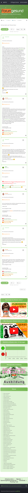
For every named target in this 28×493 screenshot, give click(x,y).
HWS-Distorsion (6, 417)
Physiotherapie (7, 119)
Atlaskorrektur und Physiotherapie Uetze (9, 131)
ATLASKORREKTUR (7, 185)
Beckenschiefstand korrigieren (9, 404)
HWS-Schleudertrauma (8, 418)
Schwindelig (5, 454)
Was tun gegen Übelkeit (8, 468)
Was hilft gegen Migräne (8, 465)
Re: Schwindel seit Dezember (8, 143)
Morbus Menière (6, 436)
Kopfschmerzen (6, 187)
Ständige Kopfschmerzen (8, 457)
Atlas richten (6, 394)
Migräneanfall (21, 48)
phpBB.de (18, 491)
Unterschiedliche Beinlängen (9, 464)
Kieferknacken (6, 421)
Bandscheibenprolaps (7, 401)
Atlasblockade (6, 397)
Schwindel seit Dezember (8, 25)
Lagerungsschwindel (7, 425)
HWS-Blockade (6, 415)
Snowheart (7, 36)
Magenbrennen (6, 427)
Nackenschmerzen (7, 442)
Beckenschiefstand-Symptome (9, 405)
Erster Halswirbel (6, 413)
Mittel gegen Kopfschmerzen (9, 435)
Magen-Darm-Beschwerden (9, 426)
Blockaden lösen (6, 407)
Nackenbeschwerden (7, 440)
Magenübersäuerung (7, 430)
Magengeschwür (6, 429)
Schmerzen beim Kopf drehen (9, 452)
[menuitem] (5, 2)
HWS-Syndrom (6, 419)
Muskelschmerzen (7, 438)
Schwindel (4, 188)
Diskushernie (6, 410)
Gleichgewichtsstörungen (8, 414)
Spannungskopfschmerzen (16, 187)
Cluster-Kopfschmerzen (8, 409)
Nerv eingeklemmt (7, 444)
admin (6, 166)
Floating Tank (14, 482)
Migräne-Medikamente (8, 432)
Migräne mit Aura (6, 431)
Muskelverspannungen (8, 439)
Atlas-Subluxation (7, 396)
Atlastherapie (6, 400)
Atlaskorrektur (9, 479)
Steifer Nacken (6, 459)
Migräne (18, 479)
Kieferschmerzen (6, 422)
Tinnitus (5, 461)
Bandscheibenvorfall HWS (8, 402)
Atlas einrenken (6, 393)
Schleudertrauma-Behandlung (9, 450)
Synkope (5, 460)
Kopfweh (5, 423)
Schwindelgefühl (6, 456)
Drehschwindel (6, 411)
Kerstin (6, 193)
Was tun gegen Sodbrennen (9, 467)
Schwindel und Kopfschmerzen (9, 455)
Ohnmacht (5, 446)
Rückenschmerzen (7, 448)
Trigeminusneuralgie (7, 463)
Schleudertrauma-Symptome (9, 451)
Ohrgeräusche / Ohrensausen (9, 447)
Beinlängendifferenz (7, 406)
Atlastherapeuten (7, 398)
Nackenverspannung (7, 443)
